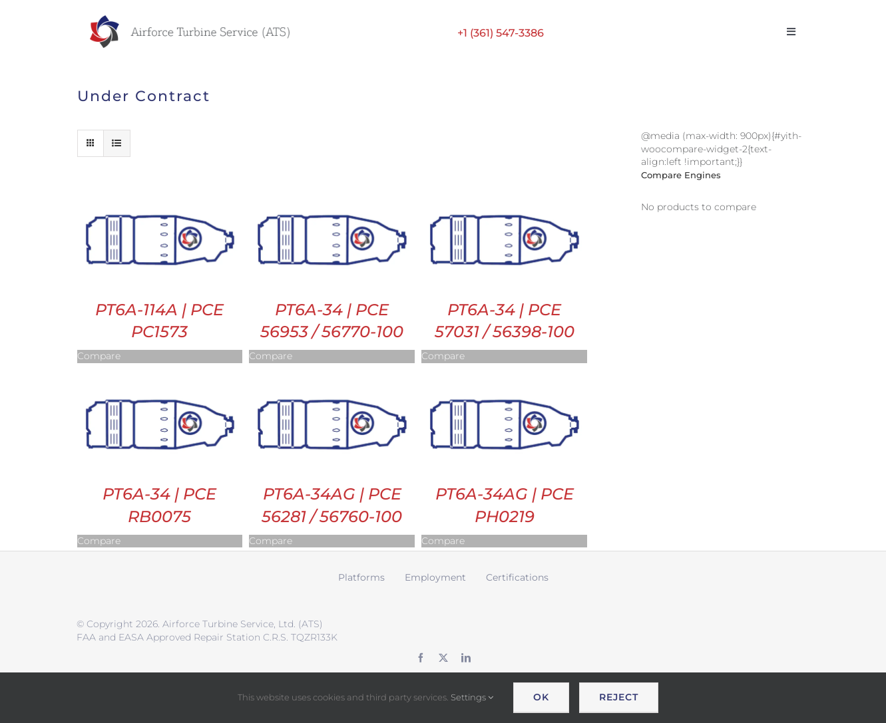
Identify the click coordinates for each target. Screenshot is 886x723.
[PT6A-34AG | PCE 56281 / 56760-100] (332, 376)
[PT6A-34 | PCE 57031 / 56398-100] (504, 191)
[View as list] (117, 143)
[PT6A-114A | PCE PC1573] (160, 191)
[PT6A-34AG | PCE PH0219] (504, 376)
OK (541, 697)
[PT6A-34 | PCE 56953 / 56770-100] (332, 191)
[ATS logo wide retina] (190, 20)
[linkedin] (466, 657)
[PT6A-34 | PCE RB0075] (160, 376)
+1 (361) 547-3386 (500, 33)
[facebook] (420, 657)
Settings (472, 697)
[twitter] (443, 657)
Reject (618, 697)
